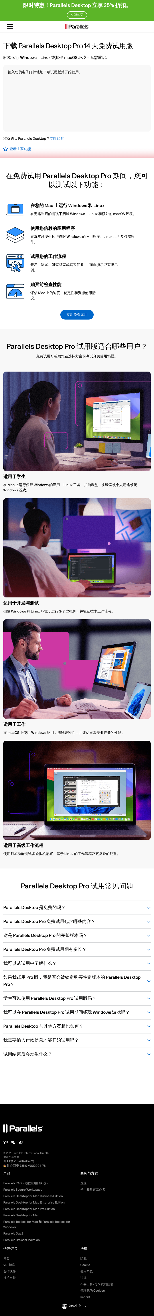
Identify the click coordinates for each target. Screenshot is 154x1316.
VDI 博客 (9, 1265)
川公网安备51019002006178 (26, 1165)
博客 (6, 1258)
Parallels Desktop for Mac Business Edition (33, 1196)
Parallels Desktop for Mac (21, 1215)
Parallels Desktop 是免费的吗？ (77, 907)
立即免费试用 (77, 314)
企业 (83, 1183)
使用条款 (86, 1271)
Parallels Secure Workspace (22, 1189)
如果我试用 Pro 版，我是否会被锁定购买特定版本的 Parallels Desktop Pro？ (77, 981)
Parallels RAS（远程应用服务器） (26, 1183)
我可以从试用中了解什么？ (77, 963)
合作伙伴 (9, 1271)
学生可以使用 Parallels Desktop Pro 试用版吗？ (77, 998)
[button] (77, 1306)
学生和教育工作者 (92, 1189)
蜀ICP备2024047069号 (19, 1161)
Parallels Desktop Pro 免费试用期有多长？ (77, 949)
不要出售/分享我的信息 (96, 1284)
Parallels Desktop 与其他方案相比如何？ (77, 1026)
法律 (83, 1277)
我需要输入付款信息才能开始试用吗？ (77, 1040)
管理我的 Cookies (92, 1290)
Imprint (85, 1297)
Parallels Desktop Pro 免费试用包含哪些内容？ (77, 921)
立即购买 (57, 138)
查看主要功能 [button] (20, 149)
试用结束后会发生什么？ (77, 1054)
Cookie (85, 1265)
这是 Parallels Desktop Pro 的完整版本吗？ (77, 935)
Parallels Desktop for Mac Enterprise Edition (34, 1202)
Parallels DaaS (13, 1233)
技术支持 (9, 1277)
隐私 (83, 1258)
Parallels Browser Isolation (21, 1240)
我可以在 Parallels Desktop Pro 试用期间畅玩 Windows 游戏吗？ (77, 1012)
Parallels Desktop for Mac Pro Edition (29, 1209)
